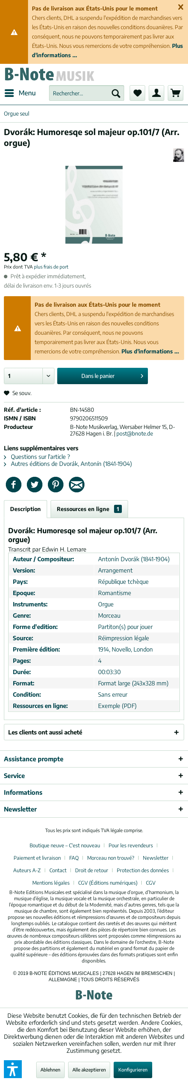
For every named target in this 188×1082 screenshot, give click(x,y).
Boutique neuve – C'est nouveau (65, 845)
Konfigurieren (133, 1070)
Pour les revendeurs (131, 845)
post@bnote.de (134, 433)
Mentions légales (51, 883)
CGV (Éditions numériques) (107, 883)
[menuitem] (20, 93)
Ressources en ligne (89, 509)
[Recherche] (116, 93)
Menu (20, 92)
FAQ (74, 858)
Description (25, 509)
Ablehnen (50, 1070)
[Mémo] (137, 93)
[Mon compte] (156, 93)
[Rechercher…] (86, 93)
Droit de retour (91, 870)
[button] (13, 1069)
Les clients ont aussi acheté (45, 732)
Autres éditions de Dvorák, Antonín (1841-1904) (68, 463)
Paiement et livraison (37, 858)
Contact (58, 870)
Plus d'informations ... (150, 351)
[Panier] (175, 93)
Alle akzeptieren (89, 1070)
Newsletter (156, 858)
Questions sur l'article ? (37, 456)
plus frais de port (51, 267)
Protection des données (143, 870)
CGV (151, 883)
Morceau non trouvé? (110, 858)
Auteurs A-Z (27, 870)
